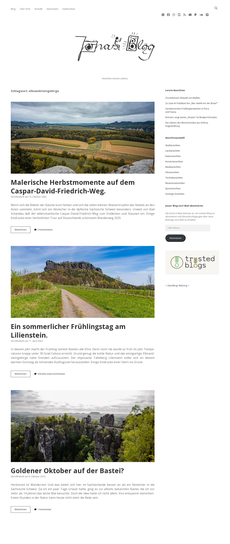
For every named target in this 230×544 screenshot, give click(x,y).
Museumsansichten (175, 172)
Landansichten (172, 139)
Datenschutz (69, 8)
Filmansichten (172, 161)
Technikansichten (174, 166)
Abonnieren (175, 227)
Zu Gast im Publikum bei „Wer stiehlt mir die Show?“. (191, 92)
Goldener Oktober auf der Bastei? (83, 415)
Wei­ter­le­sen (22, 219)
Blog (13, 8)
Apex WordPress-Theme (103, 534)
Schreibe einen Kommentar (51, 363)
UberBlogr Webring (177, 274)
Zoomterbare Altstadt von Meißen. (183, 87)
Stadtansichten (172, 134)
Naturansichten (173, 145)
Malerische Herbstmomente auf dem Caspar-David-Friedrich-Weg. (83, 127)
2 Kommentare (45, 218)
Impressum (52, 8)
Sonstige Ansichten (174, 183)
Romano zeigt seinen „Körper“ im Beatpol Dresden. (191, 106)
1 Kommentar (44, 498)
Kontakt (38, 8)
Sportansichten (173, 177)
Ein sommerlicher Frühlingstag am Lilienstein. (83, 271)
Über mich (25, 8)
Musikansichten (173, 156)
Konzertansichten (174, 150)
